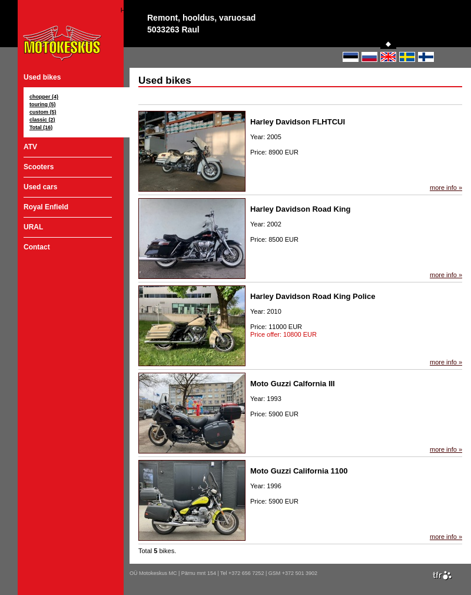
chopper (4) (43, 97)
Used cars (40, 187)
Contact (37, 247)
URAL (33, 227)
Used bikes (42, 77)
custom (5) (43, 112)
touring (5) (42, 104)
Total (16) (40, 127)
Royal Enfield (46, 207)
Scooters (39, 167)
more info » (446, 187)
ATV (30, 147)
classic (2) (42, 120)
